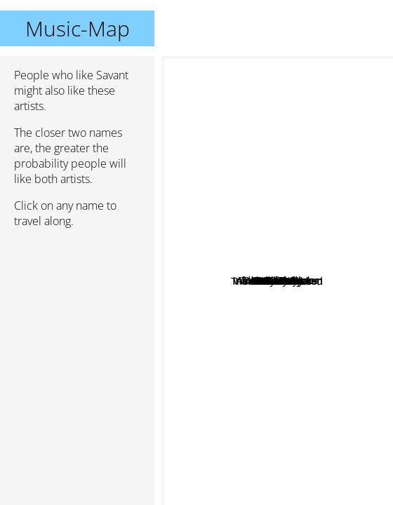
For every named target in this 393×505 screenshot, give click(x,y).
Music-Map (77, 28)
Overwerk (291, 258)
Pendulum (265, 72)
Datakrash (209, 265)
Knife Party (317, 491)
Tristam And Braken (240, 301)
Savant (277, 281)
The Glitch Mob (346, 186)
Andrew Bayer (347, 233)
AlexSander (200, 232)
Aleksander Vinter (260, 184)
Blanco (280, 488)
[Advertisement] (77, 313)
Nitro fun (280, 331)
